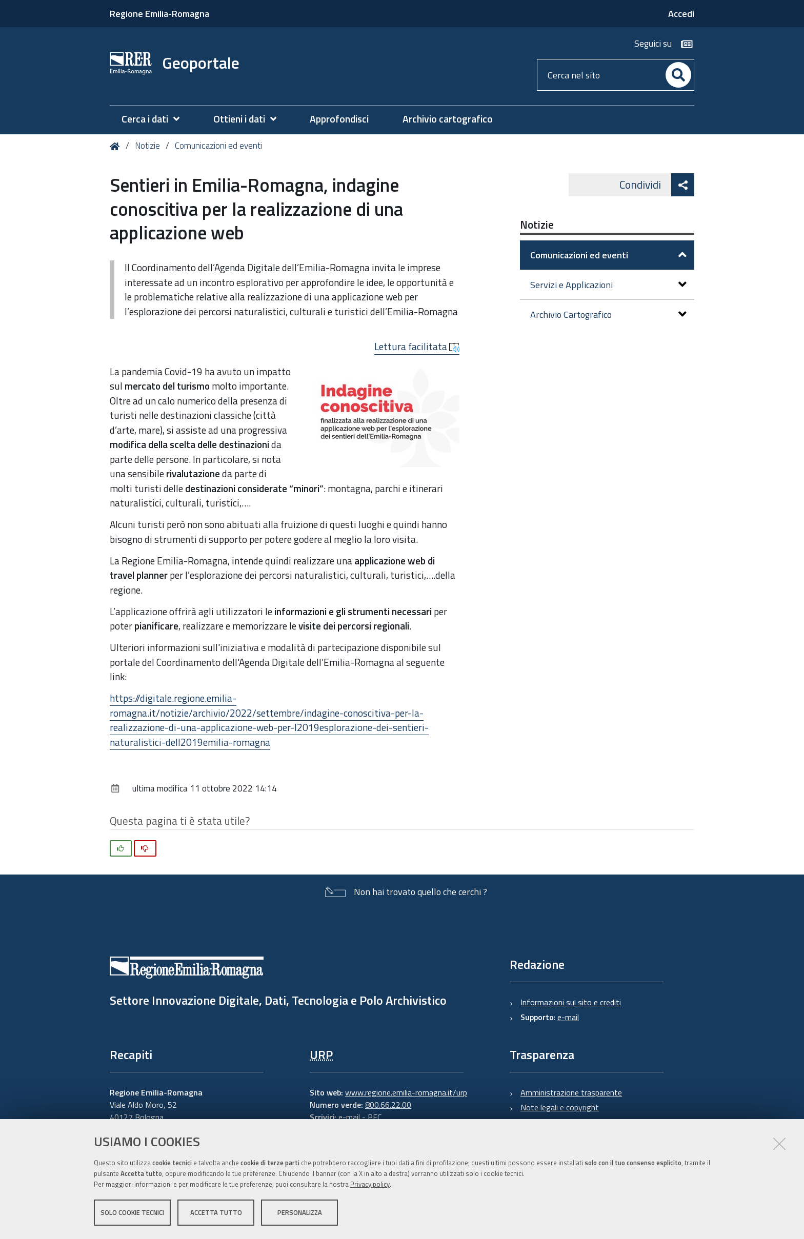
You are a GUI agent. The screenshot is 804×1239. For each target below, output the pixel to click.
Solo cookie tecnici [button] (132, 1212)
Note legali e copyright (559, 1107)
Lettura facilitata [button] (416, 346)
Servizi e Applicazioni (608, 285)
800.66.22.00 (388, 1105)
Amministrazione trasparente (571, 1092)
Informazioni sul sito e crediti (570, 1002)
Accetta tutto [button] (216, 1212)
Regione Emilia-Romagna (159, 14)
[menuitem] (156, 119)
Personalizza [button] (299, 1212)
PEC (374, 1117)
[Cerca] (678, 75)
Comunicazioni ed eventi (218, 145)
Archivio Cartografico (608, 314)
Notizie (147, 145)
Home (117, 146)
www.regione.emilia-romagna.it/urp (406, 1092)
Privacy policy (370, 1184)
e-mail (568, 1017)
